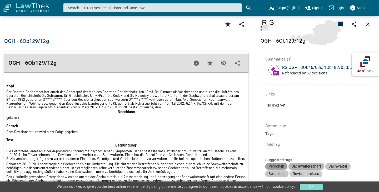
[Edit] (241, 24)
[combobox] (152, 8)
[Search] (248, 8)
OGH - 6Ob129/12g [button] (26, 41)
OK (311, 187)
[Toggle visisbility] (223, 63)
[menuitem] (284, 7)
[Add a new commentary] (340, 24)
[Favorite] (228, 24)
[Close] (367, 24)
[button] (276, 166)
